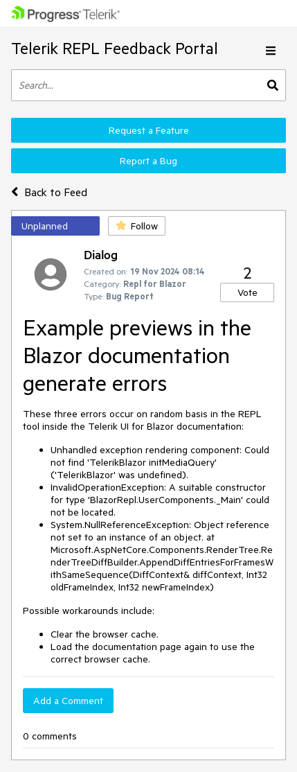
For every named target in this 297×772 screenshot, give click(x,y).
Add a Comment (68, 700)
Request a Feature (149, 130)
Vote (247, 292)
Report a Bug (148, 161)
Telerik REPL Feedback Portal (114, 48)
